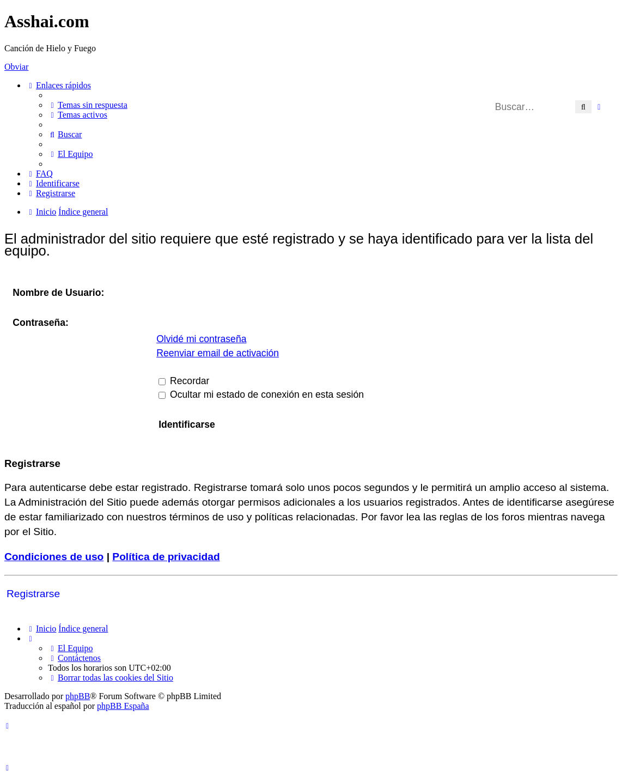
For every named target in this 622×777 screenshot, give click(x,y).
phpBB (77, 696)
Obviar (16, 66)
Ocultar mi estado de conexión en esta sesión (261, 394)
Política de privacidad (165, 556)
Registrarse (33, 593)
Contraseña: (41, 322)
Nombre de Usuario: (58, 292)
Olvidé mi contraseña (201, 338)
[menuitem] (87, 105)
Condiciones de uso (53, 556)
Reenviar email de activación (217, 353)
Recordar (183, 380)
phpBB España (123, 706)
